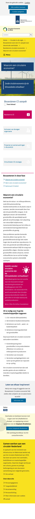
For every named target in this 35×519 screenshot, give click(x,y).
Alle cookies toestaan (18, 7)
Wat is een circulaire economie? (15, 183)
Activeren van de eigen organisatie (12, 130)
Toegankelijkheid (11, 486)
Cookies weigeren (18, 12)
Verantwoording (10, 489)
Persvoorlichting (10, 493)
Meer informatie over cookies (15, 496)
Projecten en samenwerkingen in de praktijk (14, 146)
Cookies (27, 3)
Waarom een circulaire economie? (15, 180)
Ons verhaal (9, 474)
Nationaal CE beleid (12, 186)
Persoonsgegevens (11, 483)
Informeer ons (18, 400)
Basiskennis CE (9, 115)
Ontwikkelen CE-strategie (13, 162)
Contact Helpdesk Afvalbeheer (17, 428)
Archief (7, 499)
